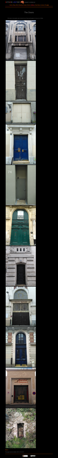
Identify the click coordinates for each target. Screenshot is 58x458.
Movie (28, 5)
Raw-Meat (37, 5)
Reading (20, 5)
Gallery (32, 5)
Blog (14, 5)
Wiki (17, 5)
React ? (6, 449)
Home (11, 5)
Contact (42, 5)
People (25, 5)
